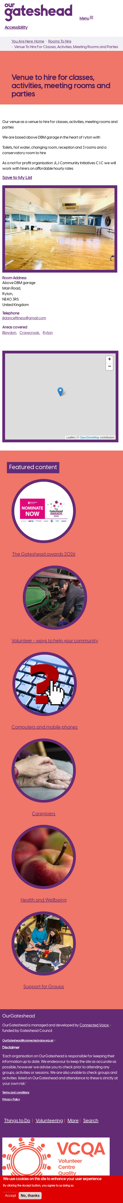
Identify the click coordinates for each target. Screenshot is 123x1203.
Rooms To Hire (59, 42)
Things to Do (17, 1120)
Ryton (48, 333)
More (73, 1120)
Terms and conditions (15, 1092)
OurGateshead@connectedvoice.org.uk (29, 1040)
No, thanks (30, 1196)
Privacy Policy (11, 1099)
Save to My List (17, 178)
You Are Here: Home (27, 42)
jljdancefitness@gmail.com (24, 318)
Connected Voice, (96, 1025)
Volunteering (49, 1120)
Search (90, 1120)
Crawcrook (29, 333)
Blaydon (9, 333)
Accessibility (16, 28)
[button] (60, 391)
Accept (10, 1196)
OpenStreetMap (89, 437)
